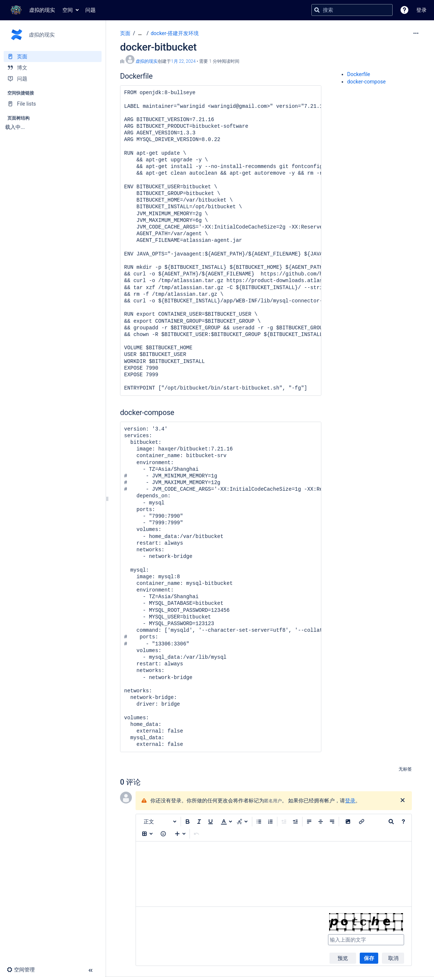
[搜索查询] (352, 10)
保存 (369, 958)
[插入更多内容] (180, 834)
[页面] (53, 56)
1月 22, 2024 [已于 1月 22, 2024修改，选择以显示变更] (183, 61)
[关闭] (402, 800)
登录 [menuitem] (421, 10)
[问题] (53, 78)
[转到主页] (31, 10)
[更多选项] (416, 33)
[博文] (53, 67)
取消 (393, 958)
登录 (350, 800)
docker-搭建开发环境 (175, 33)
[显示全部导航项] (140, 33)
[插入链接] (361, 821)
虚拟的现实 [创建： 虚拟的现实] (147, 61)
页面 (125, 33)
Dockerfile (358, 74)
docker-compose (366, 82)
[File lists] (53, 103)
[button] (404, 10)
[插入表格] (147, 834)
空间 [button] (67, 10)
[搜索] (317, 10)
